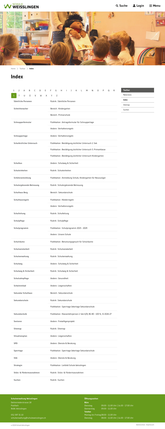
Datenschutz (140, 425)
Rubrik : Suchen (57, 380)
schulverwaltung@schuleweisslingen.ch (28, 418)
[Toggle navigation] (155, 6)
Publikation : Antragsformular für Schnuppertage (72, 122)
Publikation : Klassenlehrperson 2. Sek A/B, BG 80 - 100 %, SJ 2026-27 (81, 314)
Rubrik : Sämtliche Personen (62, 101)
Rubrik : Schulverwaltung (61, 256)
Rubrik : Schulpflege (59, 220)
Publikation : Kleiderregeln (62, 199)
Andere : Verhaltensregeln (61, 128)
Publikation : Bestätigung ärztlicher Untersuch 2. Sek (73, 143)
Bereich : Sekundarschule (61, 192)
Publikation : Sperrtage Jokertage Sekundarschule (72, 306)
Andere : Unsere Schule (60, 234)
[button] (121, 6)
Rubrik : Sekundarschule (61, 300)
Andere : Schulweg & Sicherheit (64, 163)
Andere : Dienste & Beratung (63, 343)
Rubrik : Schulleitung (59, 213)
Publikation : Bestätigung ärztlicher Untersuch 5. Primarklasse (77, 149)
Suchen (126, 110)
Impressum (150, 425)
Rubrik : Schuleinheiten (60, 170)
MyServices (127, 95)
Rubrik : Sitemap (57, 328)
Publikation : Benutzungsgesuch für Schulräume (71, 241)
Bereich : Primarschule (60, 115)
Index (129, 100)
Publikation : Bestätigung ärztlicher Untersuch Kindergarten (77, 155)
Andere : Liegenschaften (61, 285)
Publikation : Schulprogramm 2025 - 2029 (68, 228)
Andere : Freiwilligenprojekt (62, 321)
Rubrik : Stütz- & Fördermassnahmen (67, 372)
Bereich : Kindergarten (60, 108)
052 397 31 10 (17, 414)
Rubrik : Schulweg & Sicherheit (64, 271)
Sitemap (126, 105)
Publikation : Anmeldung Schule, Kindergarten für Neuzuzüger (78, 177)
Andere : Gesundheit (59, 278)
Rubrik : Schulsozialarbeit (61, 249)
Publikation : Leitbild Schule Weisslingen (68, 365)
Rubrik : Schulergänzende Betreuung (66, 185)
